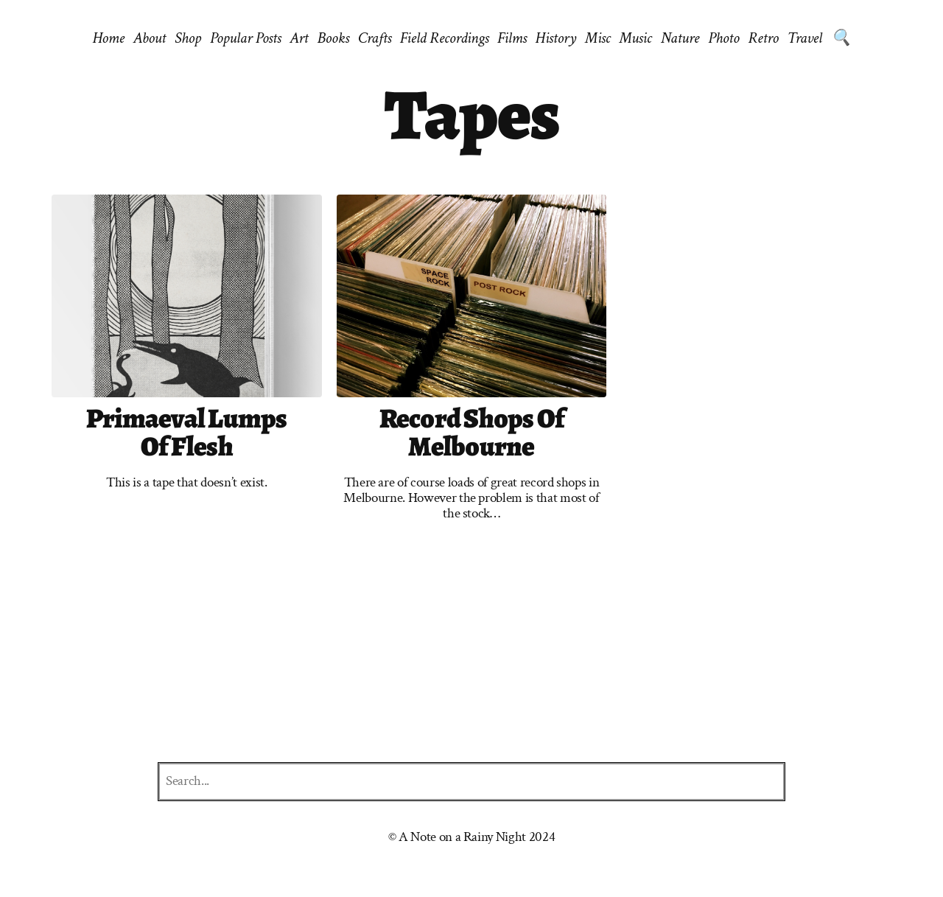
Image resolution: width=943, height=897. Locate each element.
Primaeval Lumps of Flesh (186, 433)
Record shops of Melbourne (471, 433)
